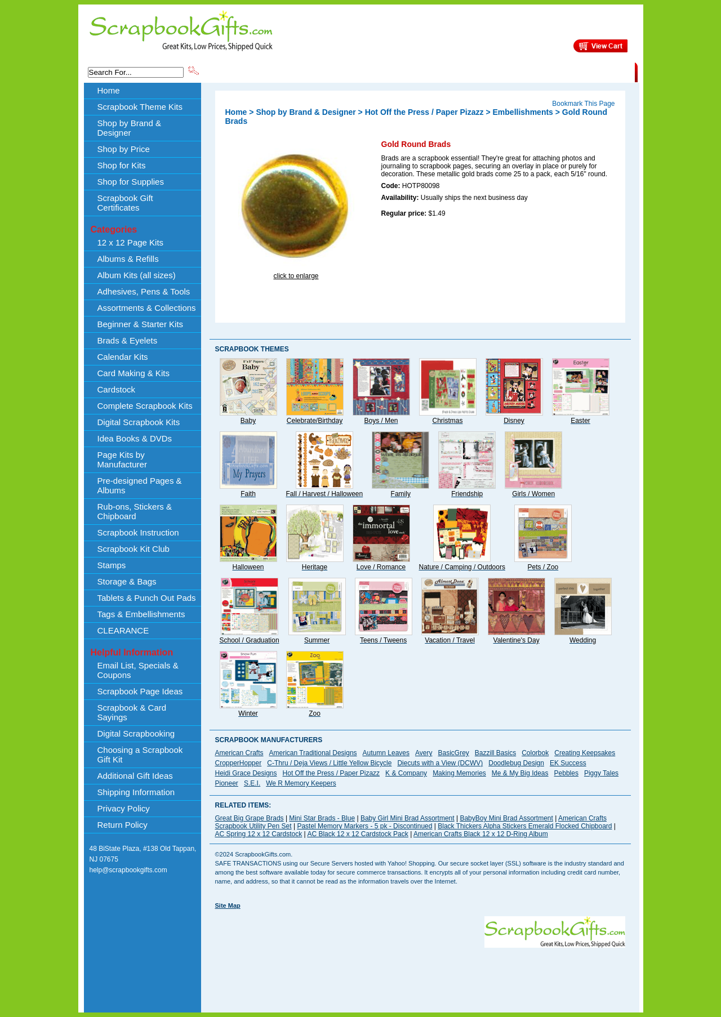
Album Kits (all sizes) (136, 275)
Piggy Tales (601, 773)
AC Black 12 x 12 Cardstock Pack (357, 834)
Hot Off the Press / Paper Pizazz (424, 112)
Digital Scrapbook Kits (138, 422)
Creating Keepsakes (584, 753)
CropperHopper (238, 763)
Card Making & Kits (133, 373)
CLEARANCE (583, 71)
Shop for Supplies (130, 181)
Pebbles (566, 773)
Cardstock (116, 389)
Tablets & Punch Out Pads (146, 598)
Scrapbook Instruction (138, 532)
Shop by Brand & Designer (333, 71)
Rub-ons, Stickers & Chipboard (134, 511)
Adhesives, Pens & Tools (143, 291)
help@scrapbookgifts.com (128, 870)
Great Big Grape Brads (249, 818)
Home (108, 90)
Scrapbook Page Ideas (140, 691)
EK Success (568, 763)
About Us (457, 71)
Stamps (111, 565)
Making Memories (459, 773)
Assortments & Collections (146, 308)
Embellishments (523, 112)
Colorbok (535, 753)
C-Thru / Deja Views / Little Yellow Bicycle (329, 763)
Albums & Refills (128, 259)
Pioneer (226, 783)
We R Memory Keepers (301, 783)
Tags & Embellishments (141, 614)
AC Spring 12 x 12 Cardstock (258, 834)
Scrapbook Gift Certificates (125, 202)
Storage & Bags (127, 581)
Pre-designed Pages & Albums (139, 485)
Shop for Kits (121, 165)
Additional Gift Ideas (135, 775)
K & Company (406, 773)
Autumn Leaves (386, 753)
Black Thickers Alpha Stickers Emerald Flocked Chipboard (525, 826)
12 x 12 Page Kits (130, 242)
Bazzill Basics (495, 753)
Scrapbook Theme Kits (242, 71)
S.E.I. (252, 783)
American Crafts (239, 753)
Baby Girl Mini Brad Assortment (407, 818)
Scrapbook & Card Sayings (132, 712)
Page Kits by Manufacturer (122, 459)
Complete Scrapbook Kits (145, 406)
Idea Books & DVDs (134, 438)
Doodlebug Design (516, 763)
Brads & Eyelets (127, 340)
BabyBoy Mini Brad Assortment (506, 818)
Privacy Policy (123, 808)
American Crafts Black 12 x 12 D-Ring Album (480, 834)
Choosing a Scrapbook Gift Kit (140, 754)
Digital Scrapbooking (136, 733)
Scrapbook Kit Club (133, 549)
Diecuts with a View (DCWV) (440, 763)
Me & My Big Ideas (520, 773)
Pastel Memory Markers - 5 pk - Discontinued (364, 826)
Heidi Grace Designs (246, 773)
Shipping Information (517, 71)
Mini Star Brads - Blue (322, 818)
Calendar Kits (122, 357)
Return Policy (122, 824)
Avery (423, 753)
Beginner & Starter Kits (140, 324)
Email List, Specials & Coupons (138, 670)
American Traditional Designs (313, 753)
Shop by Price (408, 71)
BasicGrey (453, 753)
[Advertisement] (420, 973)
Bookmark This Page (583, 104)
